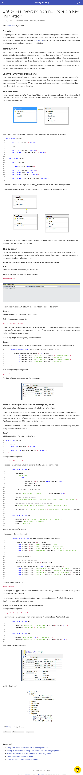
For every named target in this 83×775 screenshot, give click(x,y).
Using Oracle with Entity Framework (20, 756)
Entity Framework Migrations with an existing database (27, 748)
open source (41, 774)
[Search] (77, 3)
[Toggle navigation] (2, 2)
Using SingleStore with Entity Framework (22, 759)
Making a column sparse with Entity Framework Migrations (29, 754)
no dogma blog (41, 2)
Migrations (41, 21)
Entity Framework (30, 21)
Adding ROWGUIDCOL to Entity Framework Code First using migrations (34, 751)
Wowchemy (28, 774)
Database (19, 21)
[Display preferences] (80, 3)
